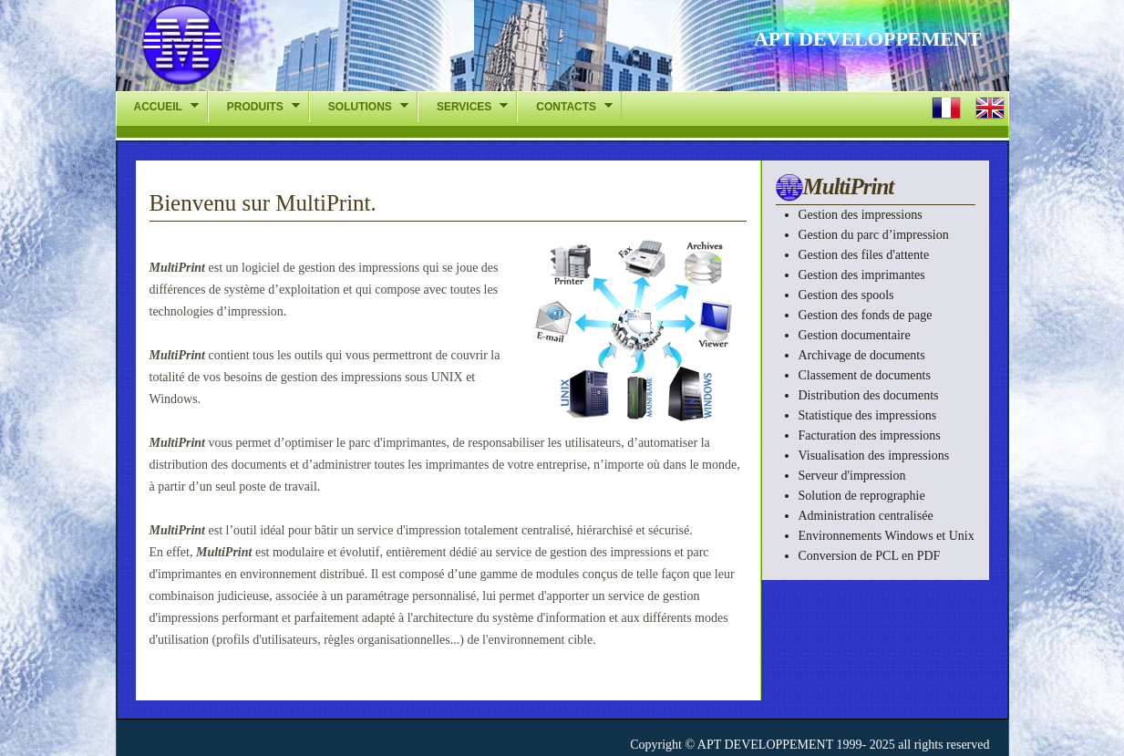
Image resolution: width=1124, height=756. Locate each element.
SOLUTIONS (358, 106)
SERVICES (463, 106)
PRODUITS (254, 106)
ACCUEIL (157, 106)
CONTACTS (565, 106)
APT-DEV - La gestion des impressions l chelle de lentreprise (274, 50)
